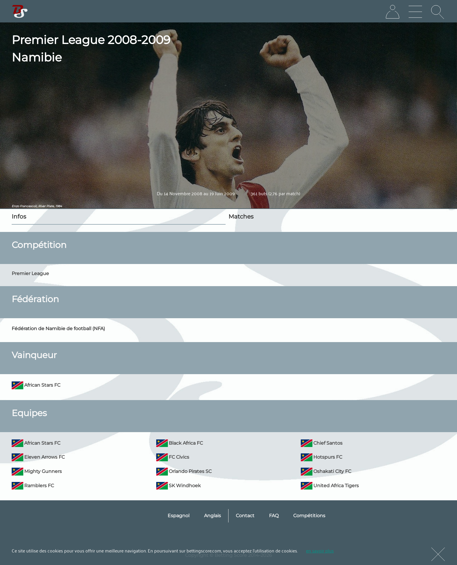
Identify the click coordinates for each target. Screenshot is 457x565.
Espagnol (178, 515)
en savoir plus (320, 550)
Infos (19, 216)
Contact (245, 515)
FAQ (274, 515)
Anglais (212, 515)
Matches (241, 216)
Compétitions (309, 515)
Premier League (30, 273)
